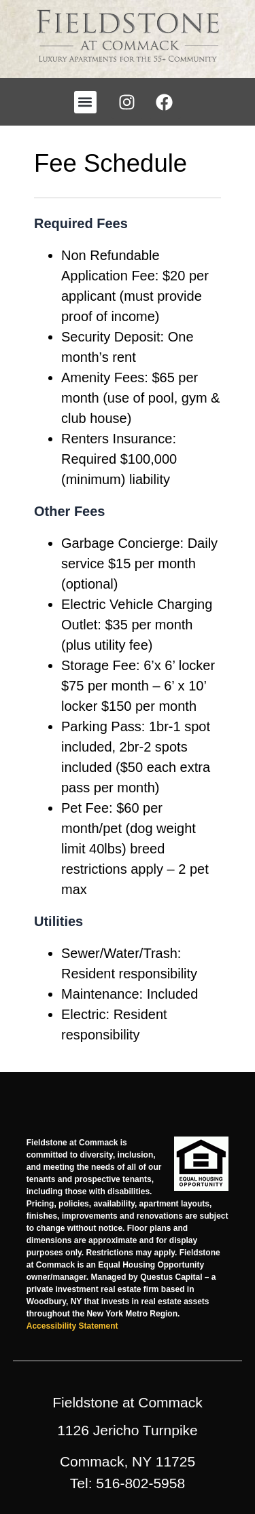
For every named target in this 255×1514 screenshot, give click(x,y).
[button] (85, 102)
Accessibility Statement (72, 1326)
